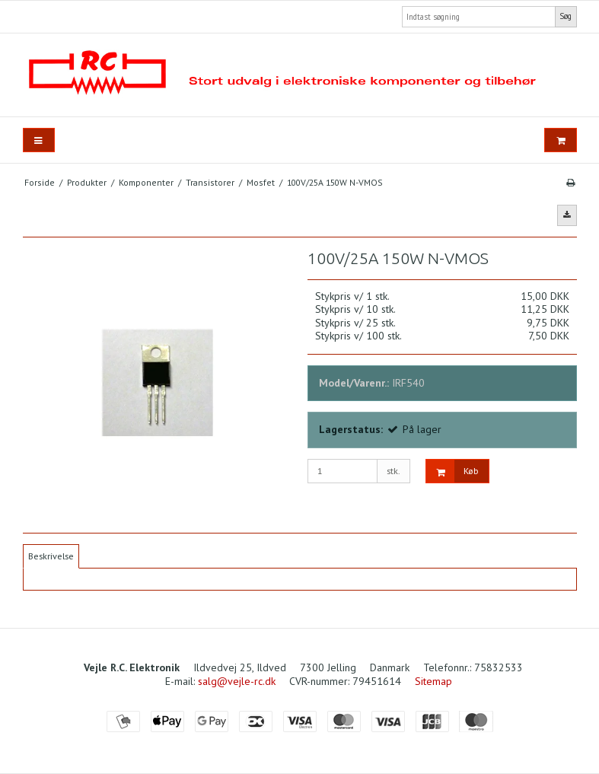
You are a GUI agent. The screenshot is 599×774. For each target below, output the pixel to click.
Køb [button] (452, 471)
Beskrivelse (51, 556)
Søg (565, 16)
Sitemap (433, 681)
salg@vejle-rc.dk (237, 681)
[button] (567, 215)
